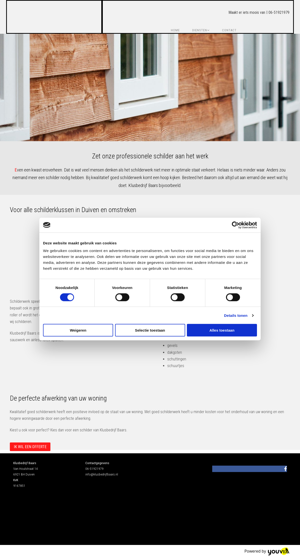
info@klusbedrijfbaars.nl (101, 474)
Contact (229, 30)
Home (175, 30)
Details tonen (235, 315)
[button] (30, 446)
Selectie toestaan (150, 330)
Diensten (199, 30)
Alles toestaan (222, 330)
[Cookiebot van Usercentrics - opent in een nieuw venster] (235, 225)
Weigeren (78, 330)
